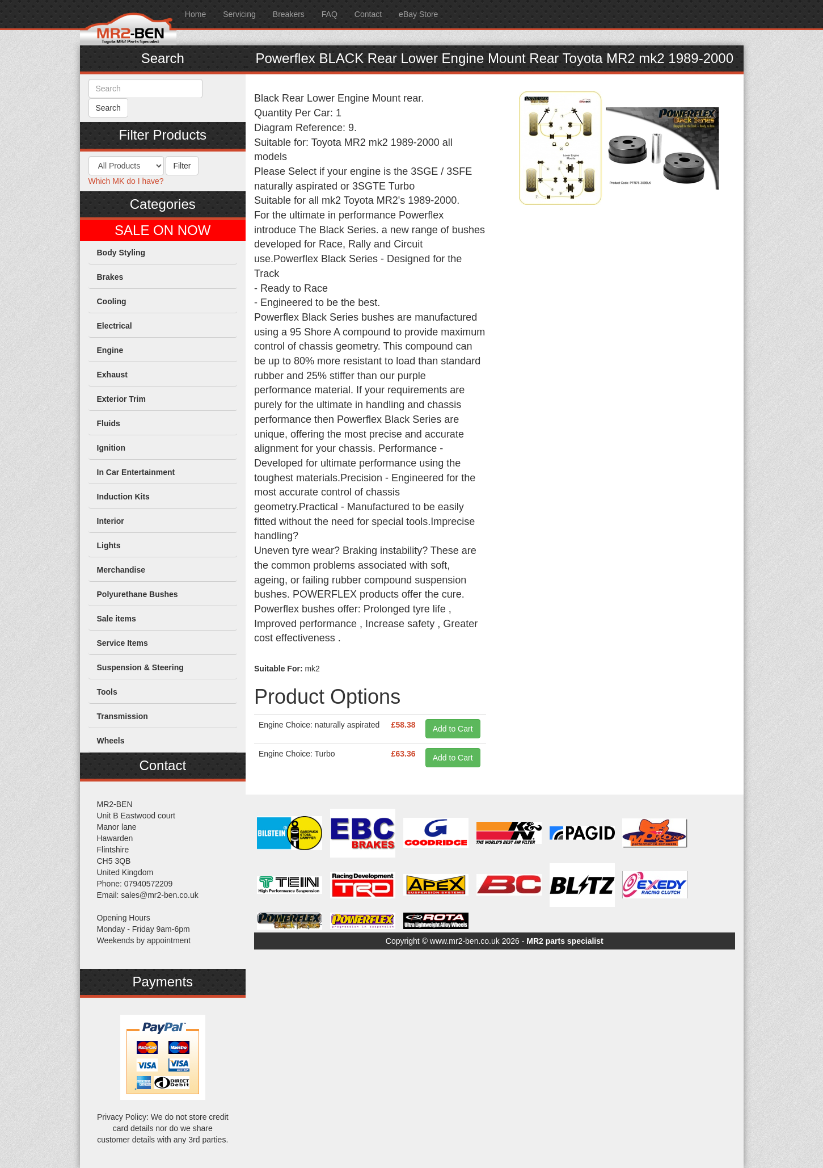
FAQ (329, 14)
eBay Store (418, 14)
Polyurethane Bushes (137, 594)
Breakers (289, 14)
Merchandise (121, 569)
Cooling (111, 301)
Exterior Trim (121, 399)
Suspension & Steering (140, 667)
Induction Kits (123, 496)
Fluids (108, 423)
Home (195, 14)
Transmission (122, 716)
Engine (110, 350)
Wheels (111, 740)
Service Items (122, 643)
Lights (109, 545)
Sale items (116, 618)
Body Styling (121, 252)
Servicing (239, 14)
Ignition (111, 447)
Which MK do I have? (126, 181)
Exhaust (112, 374)
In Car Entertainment (136, 472)
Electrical (114, 325)
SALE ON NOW (162, 230)
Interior (110, 521)
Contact (368, 14)
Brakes (110, 277)
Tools (107, 691)
